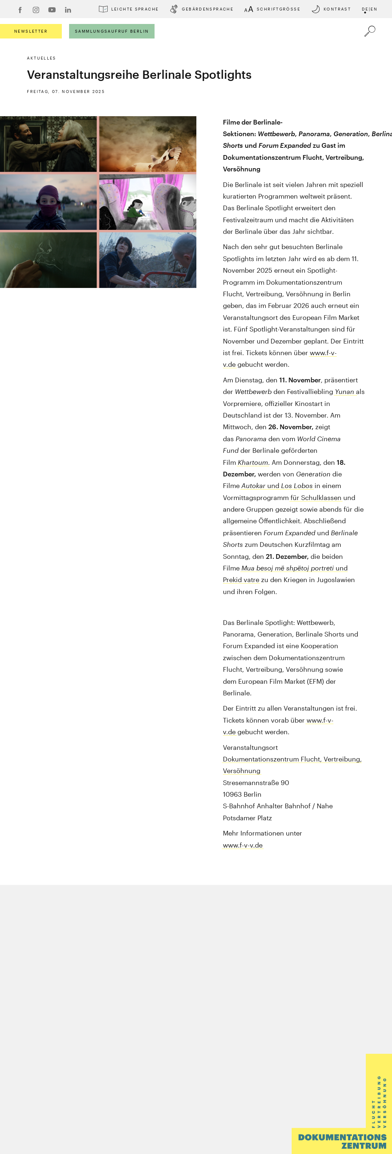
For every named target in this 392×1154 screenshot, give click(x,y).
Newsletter (31, 31)
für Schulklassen (316, 497)
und (277, 485)
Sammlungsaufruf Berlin (112, 31)
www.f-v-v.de (243, 845)
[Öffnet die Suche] (370, 31)
